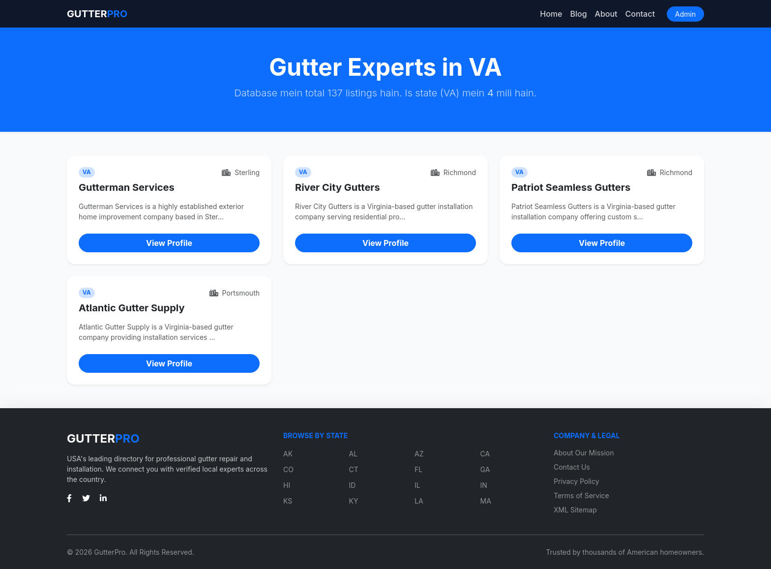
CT (353, 469)
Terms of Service (581, 495)
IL (417, 485)
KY (353, 501)
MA (485, 501)
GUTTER (97, 14)
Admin (685, 14)
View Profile (169, 243)
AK (288, 453)
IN (483, 485)
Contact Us (572, 467)
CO (288, 469)
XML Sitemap (575, 510)
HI (286, 485)
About (606, 14)
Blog (578, 14)
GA (485, 469)
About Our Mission (584, 453)
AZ (419, 453)
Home (551, 14)
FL (418, 469)
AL (353, 453)
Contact (640, 14)
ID (352, 485)
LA (419, 501)
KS (287, 501)
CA (485, 453)
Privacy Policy (576, 481)
